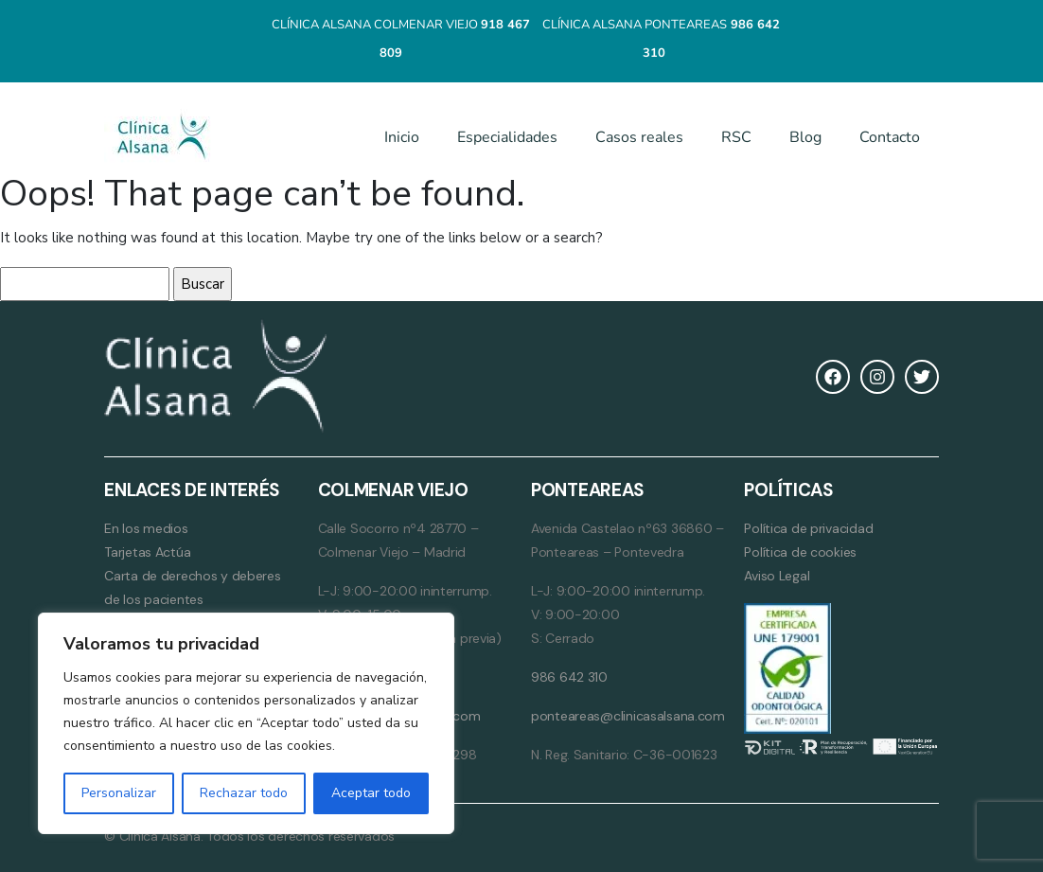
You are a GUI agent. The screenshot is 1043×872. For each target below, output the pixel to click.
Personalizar (118, 793)
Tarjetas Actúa (147, 552)
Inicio (401, 137)
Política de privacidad (808, 528)
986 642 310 (569, 676)
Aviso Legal (776, 575)
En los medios (145, 528)
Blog (805, 137)
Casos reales (639, 137)
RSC (736, 137)
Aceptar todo (371, 793)
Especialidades (507, 137)
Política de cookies (800, 552)
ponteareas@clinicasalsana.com (628, 715)
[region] (246, 723)
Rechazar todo (244, 793)
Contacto (889, 137)
